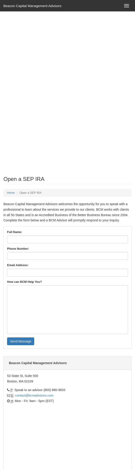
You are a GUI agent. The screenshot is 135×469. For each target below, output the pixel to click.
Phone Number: (18, 248)
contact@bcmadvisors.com (34, 395)
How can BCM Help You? (24, 282)
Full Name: (14, 232)
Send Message (20, 341)
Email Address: (18, 265)
